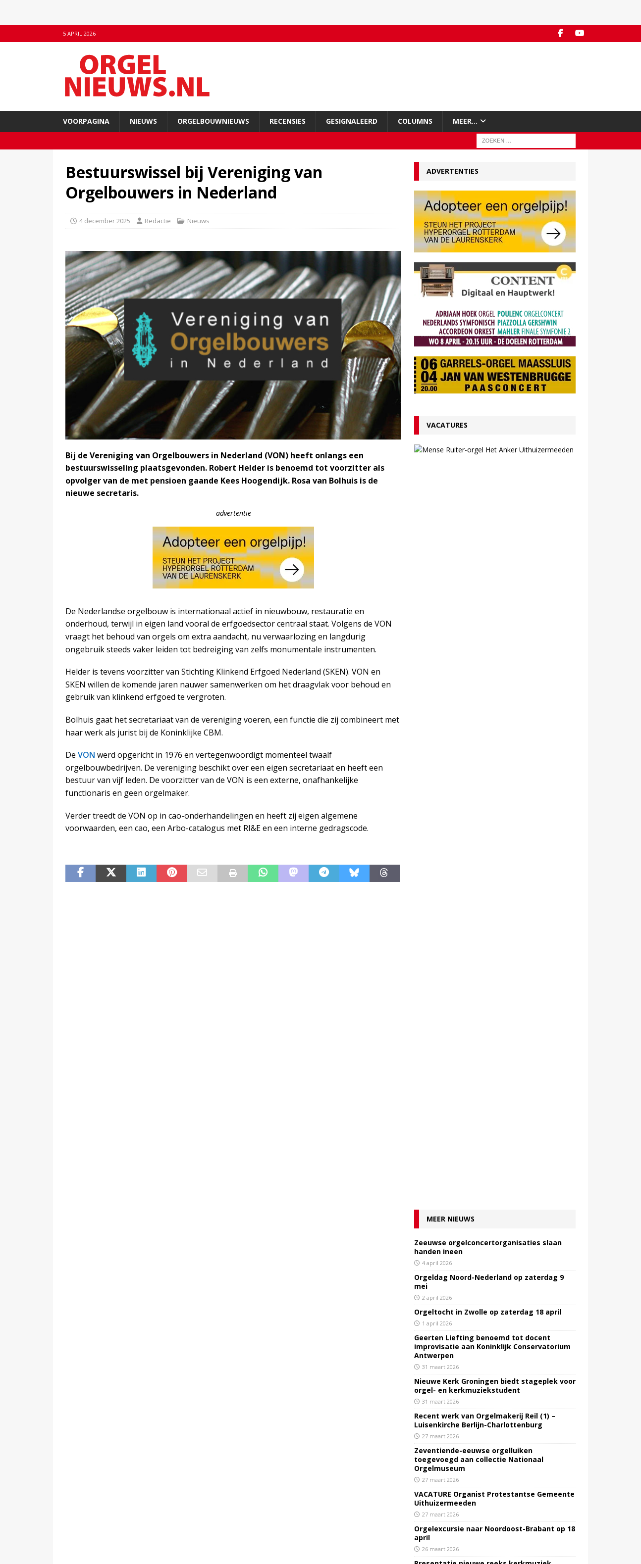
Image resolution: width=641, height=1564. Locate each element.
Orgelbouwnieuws (213, 121)
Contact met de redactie (101, 1473)
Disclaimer (81, 1505)
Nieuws (143, 121)
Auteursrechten (88, 1515)
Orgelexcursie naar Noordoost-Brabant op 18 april (494, 829)
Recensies (287, 121)
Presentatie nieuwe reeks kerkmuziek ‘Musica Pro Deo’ (482, 863)
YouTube (209, 1484)
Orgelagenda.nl (350, 1473)
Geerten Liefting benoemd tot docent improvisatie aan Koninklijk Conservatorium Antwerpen (492, 642)
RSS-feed (210, 1494)
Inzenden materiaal (94, 1484)
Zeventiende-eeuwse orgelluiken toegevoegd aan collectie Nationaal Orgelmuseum (478, 755)
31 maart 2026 (440, 662)
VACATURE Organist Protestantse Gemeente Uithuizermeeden (505, 457)
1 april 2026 (437, 619)
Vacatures (447, 425)
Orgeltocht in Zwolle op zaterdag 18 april (487, 607)
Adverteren (82, 1494)
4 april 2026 (437, 558)
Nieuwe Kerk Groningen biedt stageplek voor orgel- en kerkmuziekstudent (495, 681)
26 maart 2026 (440, 844)
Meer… (465, 121)
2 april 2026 (437, 593)
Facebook (210, 1473)
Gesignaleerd (351, 121)
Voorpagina (86, 121)
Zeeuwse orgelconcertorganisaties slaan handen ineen (488, 543)
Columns (415, 121)
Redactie (158, 220)
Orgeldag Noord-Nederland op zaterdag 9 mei (489, 577)
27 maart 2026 (487, 478)
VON (86, 754)
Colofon (77, 1525)
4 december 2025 (104, 220)
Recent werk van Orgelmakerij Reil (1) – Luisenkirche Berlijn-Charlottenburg (484, 716)
